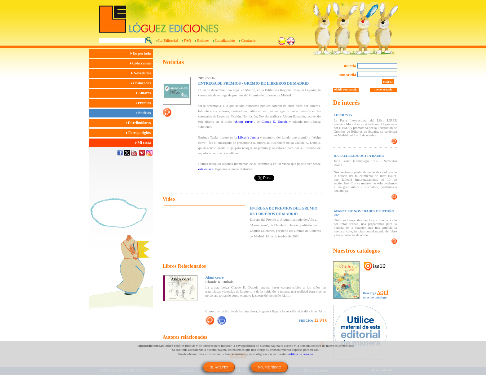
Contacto (248, 40)
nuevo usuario (383, 89)
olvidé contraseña (346, 89)
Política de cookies (300, 354)
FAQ (187, 40)
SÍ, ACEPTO (219, 367)
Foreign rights (139, 132)
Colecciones (141, 63)
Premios (144, 103)
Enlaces (203, 40)
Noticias (144, 113)
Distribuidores (139, 123)
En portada (141, 53)
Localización (225, 40)
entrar (388, 81)
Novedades (141, 73)
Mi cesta (144, 142)
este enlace (205, 169)
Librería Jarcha (248, 137)
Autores (144, 93)
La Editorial (168, 40)
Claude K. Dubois (274, 121)
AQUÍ (383, 292)
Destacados (141, 83)
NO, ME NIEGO (269, 367)
